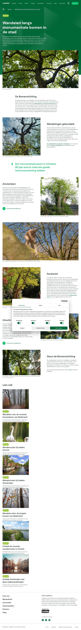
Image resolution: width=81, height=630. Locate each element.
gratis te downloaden (56, 145)
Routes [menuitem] (20, 3)
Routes (9, 9)
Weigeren (22, 328)
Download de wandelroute (14, 208)
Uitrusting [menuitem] (48, 3)
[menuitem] (6, 3)
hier (71, 370)
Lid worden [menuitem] (62, 3)
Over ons (6, 596)
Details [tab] (40, 305)
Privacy (47, 627)
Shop (5, 612)
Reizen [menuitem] (26, 3)
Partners (6, 609)
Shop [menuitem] (55, 3)
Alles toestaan (58, 328)
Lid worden (7, 603)
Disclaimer (53, 627)
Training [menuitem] (33, 3)
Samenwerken (8, 606)
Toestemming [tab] (21, 305)
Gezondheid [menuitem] (40, 3)
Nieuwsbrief (7, 599)
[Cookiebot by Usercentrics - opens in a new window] (62, 301)
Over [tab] (59, 305)
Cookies (76, 627)
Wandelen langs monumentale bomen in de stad (27, 9)
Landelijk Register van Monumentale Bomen (44, 103)
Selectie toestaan (40, 328)
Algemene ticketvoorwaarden (65, 627)
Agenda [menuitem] (14, 3)
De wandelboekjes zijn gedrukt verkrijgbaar (58, 144)
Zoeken (74, 3)
